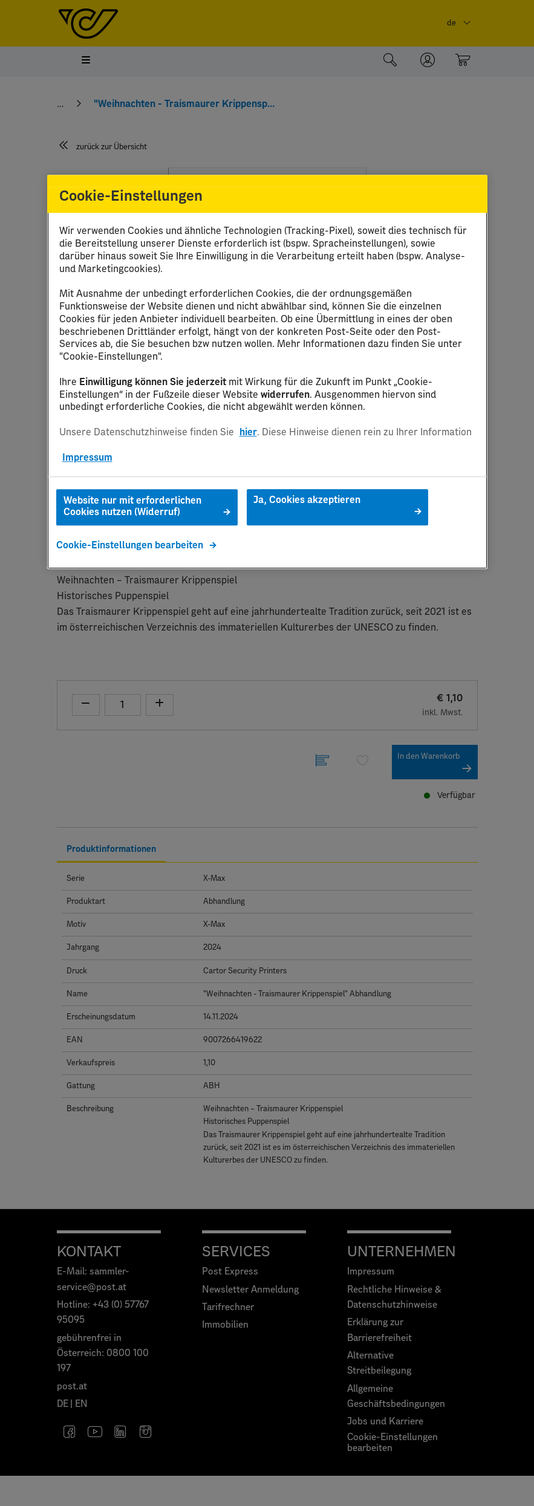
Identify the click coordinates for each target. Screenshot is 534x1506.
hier (248, 432)
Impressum (87, 458)
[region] (267, 372)
